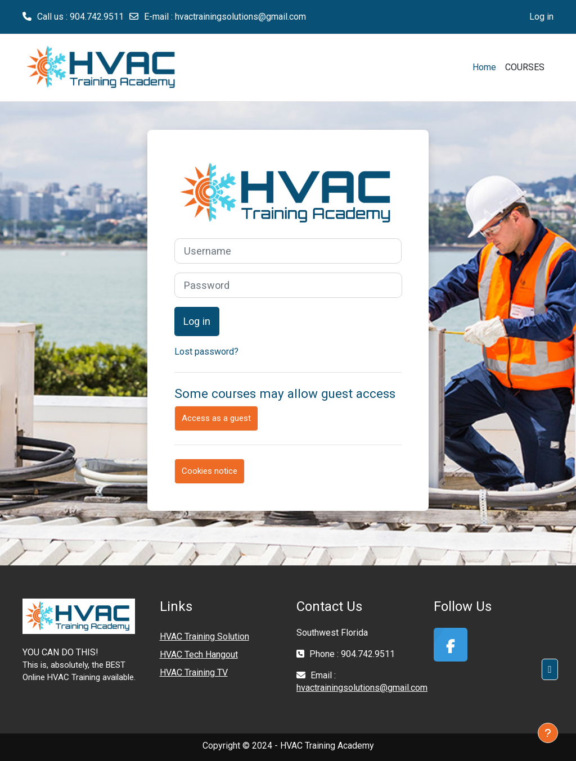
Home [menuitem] (484, 67)
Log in (541, 16)
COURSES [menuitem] (524, 67)
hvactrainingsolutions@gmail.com (240, 16)
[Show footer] (548, 733)
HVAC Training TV (194, 672)
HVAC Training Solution (204, 636)
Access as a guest (216, 418)
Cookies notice (209, 471)
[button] (550, 669)
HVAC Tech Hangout (199, 654)
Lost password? (206, 351)
